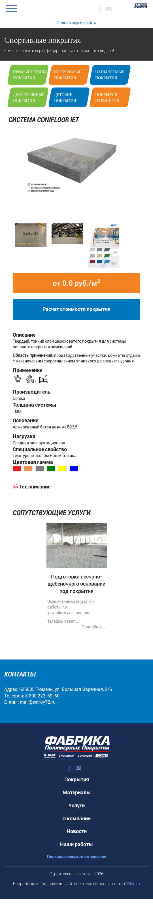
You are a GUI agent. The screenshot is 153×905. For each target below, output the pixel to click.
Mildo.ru (133, 883)
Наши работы (76, 844)
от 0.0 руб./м (76, 282)
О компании (76, 818)
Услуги (77, 805)
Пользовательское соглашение (76, 856)
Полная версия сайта (76, 22)
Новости (77, 831)
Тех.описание (34, 487)
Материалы (77, 792)
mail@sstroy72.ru (38, 702)
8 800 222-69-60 (42, 696)
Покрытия (76, 779)
